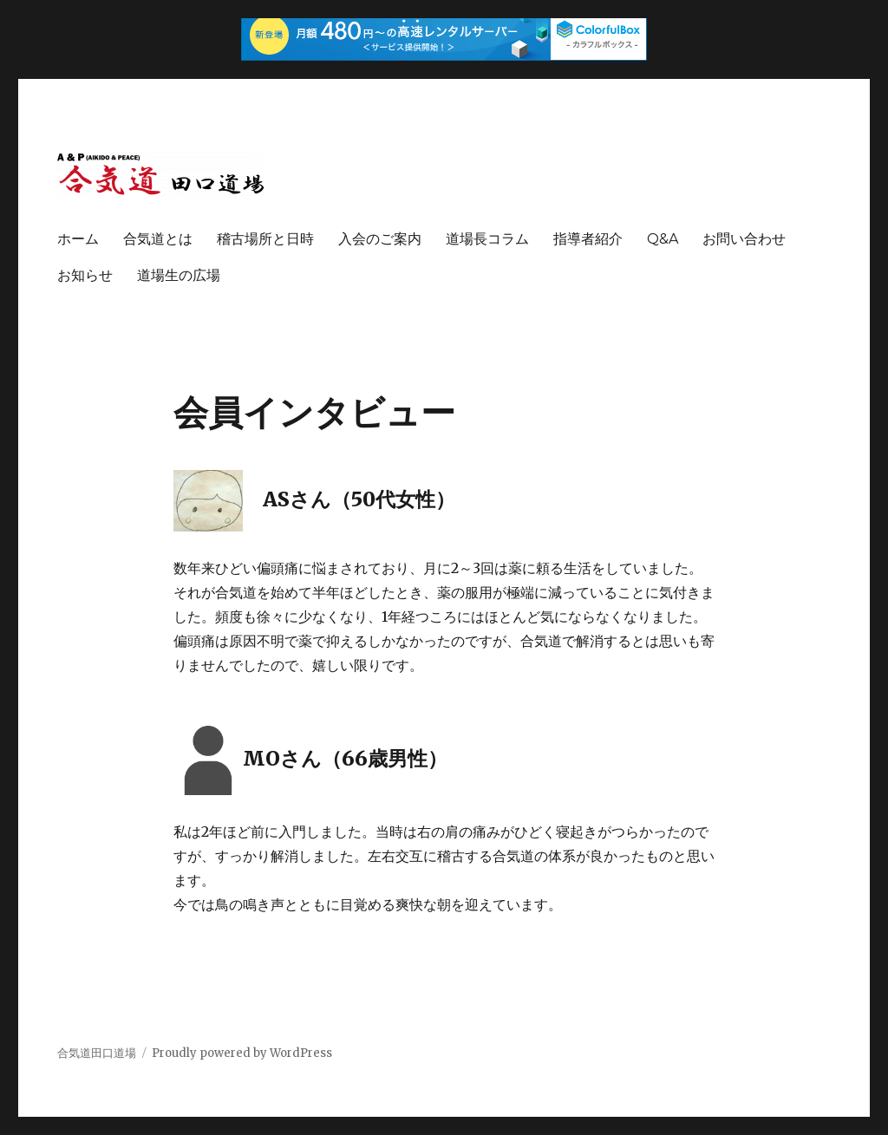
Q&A (662, 239)
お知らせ (85, 275)
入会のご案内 (379, 239)
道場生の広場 (178, 275)
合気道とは (158, 239)
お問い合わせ (744, 239)
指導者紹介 (588, 239)
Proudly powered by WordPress (242, 1053)
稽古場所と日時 (265, 239)
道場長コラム (487, 239)
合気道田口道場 (96, 1053)
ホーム (78, 239)
